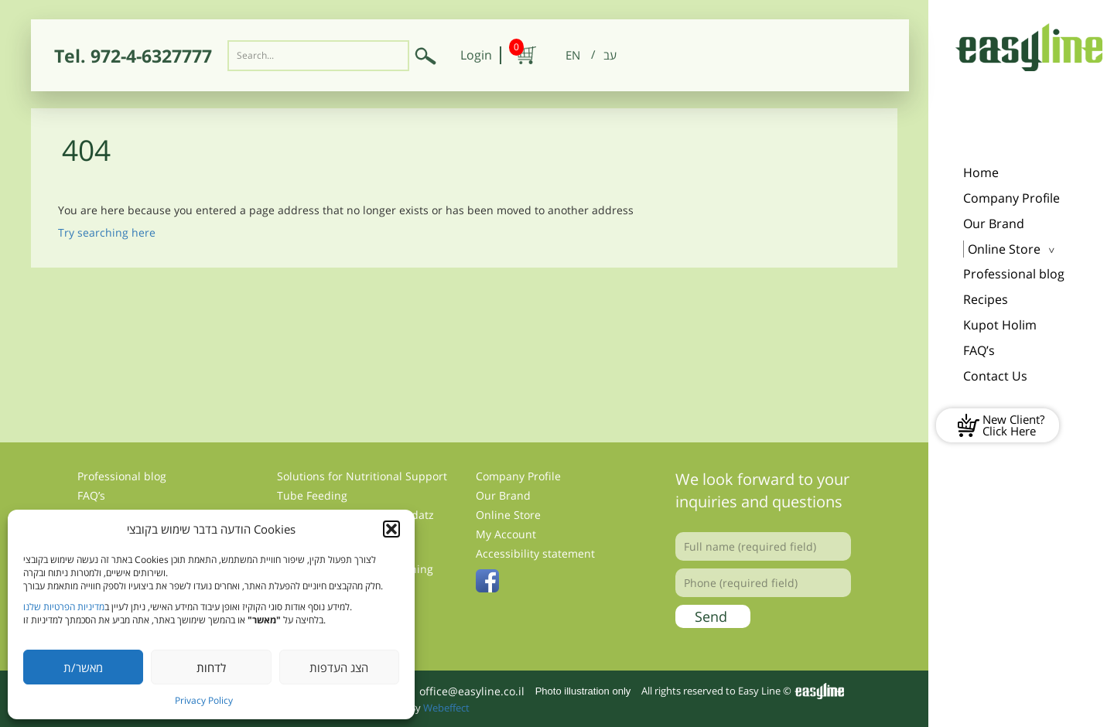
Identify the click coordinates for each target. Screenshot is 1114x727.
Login (476, 54)
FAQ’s (979, 350)
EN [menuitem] (573, 55)
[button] (391, 529)
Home (981, 172)
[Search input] (318, 55)
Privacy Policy (204, 700)
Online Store (1004, 249)
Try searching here (106, 232)
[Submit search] (425, 56)
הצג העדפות (338, 667)
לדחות (211, 667)
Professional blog (1013, 273)
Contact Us (995, 375)
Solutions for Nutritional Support (362, 476)
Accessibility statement (535, 553)
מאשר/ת (83, 667)
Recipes (985, 299)
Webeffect (446, 708)
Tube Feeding (312, 495)
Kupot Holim (1000, 324)
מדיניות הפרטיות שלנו (63, 606)
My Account (506, 534)
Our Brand (993, 223)
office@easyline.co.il (472, 691)
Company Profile (1011, 197)
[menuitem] (573, 55)
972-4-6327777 (151, 55)
